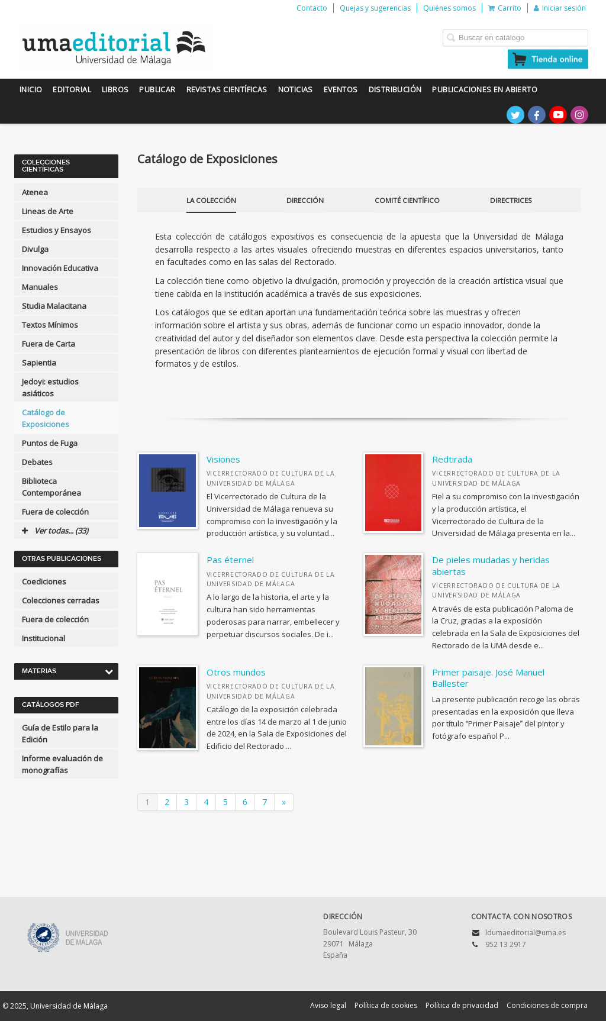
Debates (37, 462)
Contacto (311, 8)
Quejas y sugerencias (375, 8)
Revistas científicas (226, 90)
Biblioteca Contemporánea (51, 487)
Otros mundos (236, 672)
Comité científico (407, 200)
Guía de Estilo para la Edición (60, 733)
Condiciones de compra (547, 1005)
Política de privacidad (462, 1005)
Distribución (395, 90)
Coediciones (44, 581)
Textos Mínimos (50, 324)
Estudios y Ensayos (56, 230)
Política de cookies (385, 1005)
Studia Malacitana (54, 306)
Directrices (511, 200)
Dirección (305, 200)
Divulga (35, 249)
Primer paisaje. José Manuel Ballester (488, 678)
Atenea (35, 192)
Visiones (223, 459)
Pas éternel (230, 560)
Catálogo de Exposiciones (45, 418)
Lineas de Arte (47, 211)
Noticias (295, 90)
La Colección (211, 200)
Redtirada (452, 459)
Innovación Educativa (60, 268)
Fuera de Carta (48, 343)
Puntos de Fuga (50, 443)
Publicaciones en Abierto (484, 90)
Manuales (40, 287)
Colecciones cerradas (60, 600)
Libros (115, 90)
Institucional (43, 638)
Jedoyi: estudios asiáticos (50, 387)
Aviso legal (328, 1005)
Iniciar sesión (560, 8)
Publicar (157, 90)
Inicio (31, 90)
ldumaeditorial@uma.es (525, 933)
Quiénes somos (449, 8)
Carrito (504, 8)
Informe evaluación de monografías (62, 764)
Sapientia (39, 362)
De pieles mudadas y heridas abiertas (491, 565)
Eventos (341, 90)
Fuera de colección (55, 511)
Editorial (72, 90)
